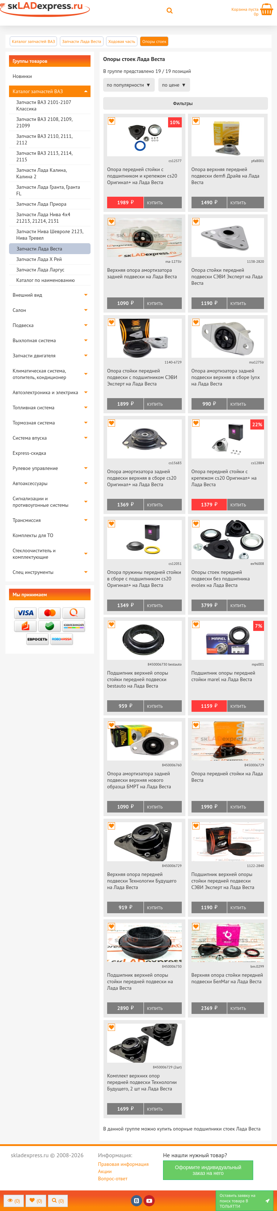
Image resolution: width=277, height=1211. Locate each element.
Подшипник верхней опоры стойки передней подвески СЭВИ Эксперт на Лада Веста (223, 880)
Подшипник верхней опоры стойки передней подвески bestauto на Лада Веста (137, 679)
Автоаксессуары (30, 483)
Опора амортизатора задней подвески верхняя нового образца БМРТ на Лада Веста (139, 780)
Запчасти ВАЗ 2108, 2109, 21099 (44, 122)
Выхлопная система (34, 340)
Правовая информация (123, 1164)
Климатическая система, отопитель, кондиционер (39, 373)
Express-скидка (29, 453)
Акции (105, 1171)
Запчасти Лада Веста (39, 248)
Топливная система (33, 407)
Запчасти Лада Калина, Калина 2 (41, 173)
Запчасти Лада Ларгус (40, 269)
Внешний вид (27, 295)
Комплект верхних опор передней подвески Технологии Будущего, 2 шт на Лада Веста (142, 1082)
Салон (19, 310)
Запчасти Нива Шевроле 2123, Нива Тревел (49, 234)
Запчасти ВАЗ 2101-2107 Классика (43, 105)
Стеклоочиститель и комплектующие (34, 553)
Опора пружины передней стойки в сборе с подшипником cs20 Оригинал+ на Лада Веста (144, 578)
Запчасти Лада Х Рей (39, 259)
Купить (155, 202)
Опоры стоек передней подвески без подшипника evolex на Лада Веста (221, 578)
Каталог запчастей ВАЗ (38, 91)
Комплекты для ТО (33, 535)
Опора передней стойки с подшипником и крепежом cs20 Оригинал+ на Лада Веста (142, 176)
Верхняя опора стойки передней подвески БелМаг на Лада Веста (227, 978)
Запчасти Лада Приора (41, 204)
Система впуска (30, 438)
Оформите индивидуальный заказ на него (208, 1170)
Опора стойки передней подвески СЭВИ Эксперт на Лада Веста (227, 276)
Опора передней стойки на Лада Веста (227, 776)
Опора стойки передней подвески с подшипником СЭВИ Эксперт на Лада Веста (142, 377)
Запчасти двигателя (34, 355)
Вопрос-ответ (112, 1178)
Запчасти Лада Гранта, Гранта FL (48, 190)
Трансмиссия (27, 520)
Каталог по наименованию (45, 280)
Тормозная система (34, 422)
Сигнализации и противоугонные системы (41, 501)
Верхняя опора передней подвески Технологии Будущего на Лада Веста (141, 880)
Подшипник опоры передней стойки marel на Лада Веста (223, 676)
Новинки (22, 76)
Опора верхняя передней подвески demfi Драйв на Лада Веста (226, 176)
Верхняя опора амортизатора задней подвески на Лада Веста (142, 273)
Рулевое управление (35, 468)
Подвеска (23, 325)
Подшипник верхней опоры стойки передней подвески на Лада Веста (140, 981)
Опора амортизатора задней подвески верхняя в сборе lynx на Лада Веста (226, 377)
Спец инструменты (33, 572)
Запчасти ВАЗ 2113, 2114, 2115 (44, 156)
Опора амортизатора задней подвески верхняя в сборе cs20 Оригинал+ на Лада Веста (141, 478)
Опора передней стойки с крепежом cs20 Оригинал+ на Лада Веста (224, 478)
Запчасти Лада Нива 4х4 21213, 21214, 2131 (43, 217)
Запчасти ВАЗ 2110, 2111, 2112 (44, 139)
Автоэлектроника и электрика (45, 392)
